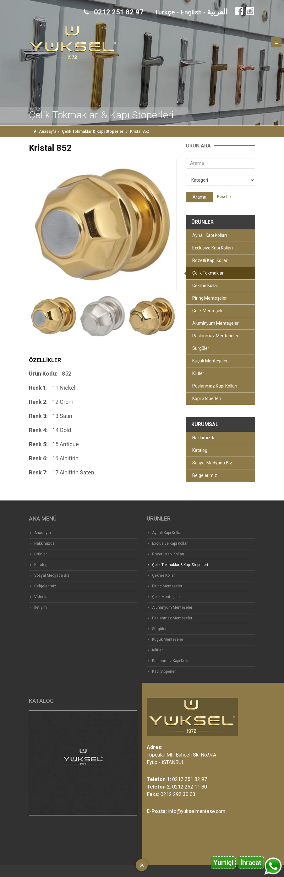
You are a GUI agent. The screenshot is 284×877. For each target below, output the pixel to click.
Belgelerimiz (204, 475)
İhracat (250, 862)
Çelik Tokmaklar (208, 272)
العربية (217, 12)
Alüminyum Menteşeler (215, 323)
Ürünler (40, 554)
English (191, 12)
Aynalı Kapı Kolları (209, 235)
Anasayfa (47, 131)
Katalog (199, 450)
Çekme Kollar (205, 285)
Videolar (41, 597)
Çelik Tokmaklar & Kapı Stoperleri (93, 131)
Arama (199, 197)
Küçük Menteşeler (210, 360)
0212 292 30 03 (178, 794)
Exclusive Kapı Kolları (212, 247)
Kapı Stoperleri (206, 398)
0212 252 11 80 (189, 787)
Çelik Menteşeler (208, 310)
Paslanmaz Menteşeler (215, 335)
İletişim (40, 607)
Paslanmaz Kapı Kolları (214, 385)
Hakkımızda (204, 437)
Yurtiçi (223, 862)
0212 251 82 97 (114, 12)
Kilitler (198, 373)
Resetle (224, 196)
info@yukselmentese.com (196, 811)
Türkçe (165, 12)
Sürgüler (200, 348)
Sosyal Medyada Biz (212, 462)
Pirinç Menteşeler (209, 298)
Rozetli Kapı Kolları (210, 260)
